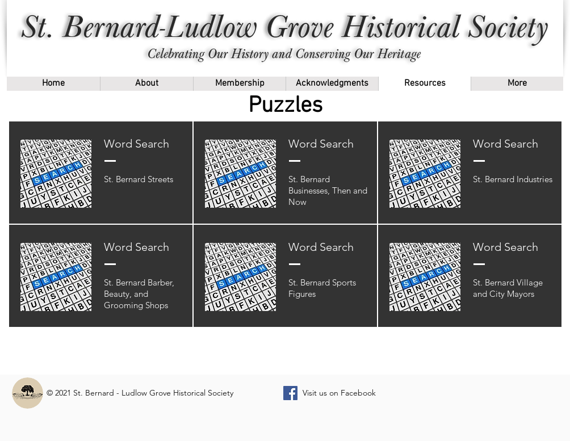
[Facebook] (290, 393)
